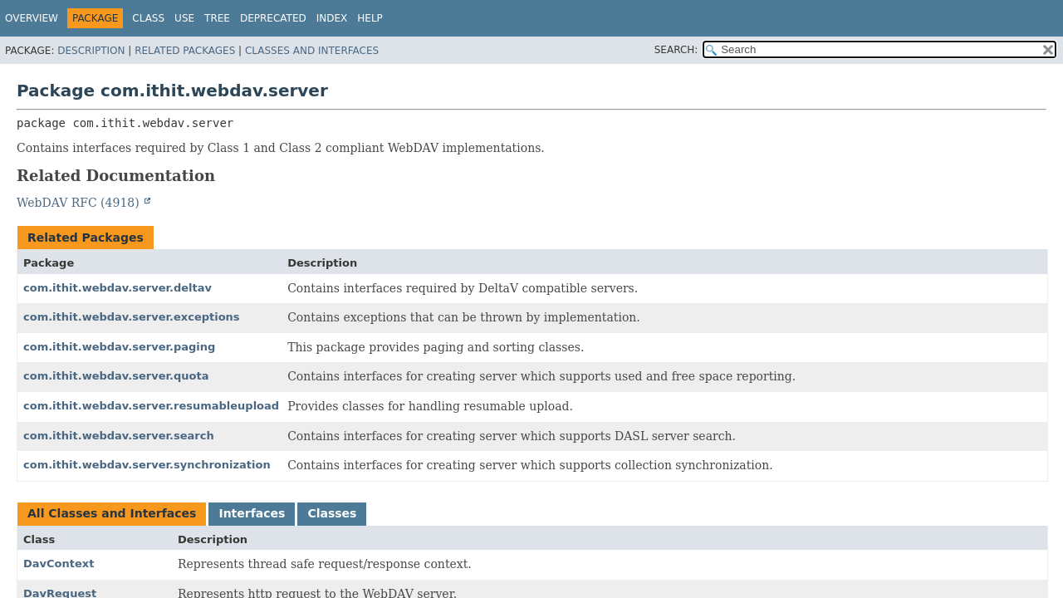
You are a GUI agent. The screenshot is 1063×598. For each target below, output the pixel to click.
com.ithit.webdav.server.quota (115, 376)
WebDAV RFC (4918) (80, 202)
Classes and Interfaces (312, 50)
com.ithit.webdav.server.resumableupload (151, 405)
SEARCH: (676, 50)
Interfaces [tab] (251, 513)
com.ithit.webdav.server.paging (119, 347)
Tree (217, 18)
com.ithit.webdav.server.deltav (117, 288)
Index (332, 18)
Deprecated (273, 18)
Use (184, 18)
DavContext (58, 563)
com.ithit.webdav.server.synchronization (147, 464)
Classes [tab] (331, 513)
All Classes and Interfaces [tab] (111, 513)
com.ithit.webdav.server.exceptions (131, 317)
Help (370, 18)
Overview (31, 18)
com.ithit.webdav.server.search (118, 435)
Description (91, 50)
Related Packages (185, 50)
